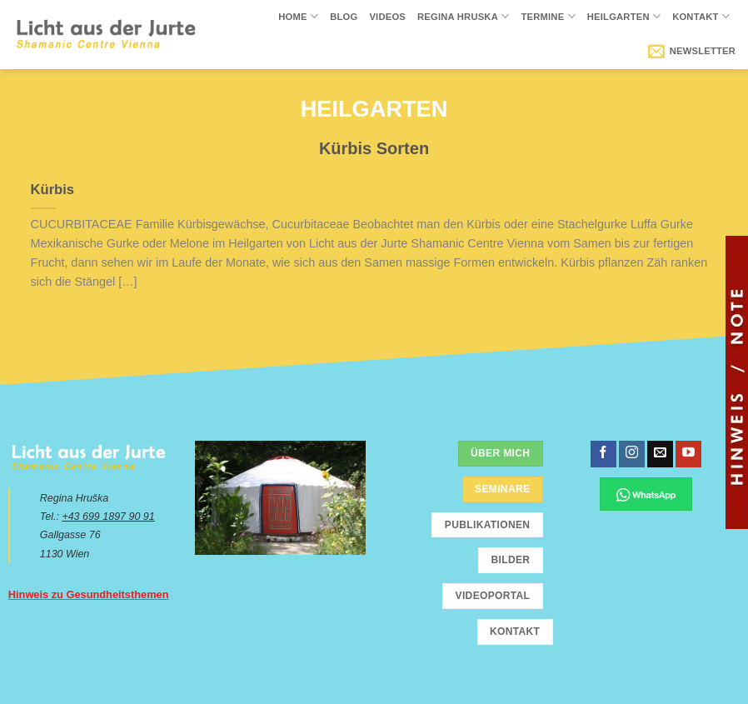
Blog (343, 17)
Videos (387, 17)
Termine (548, 16)
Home (298, 16)
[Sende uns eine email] (660, 454)
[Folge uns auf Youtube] (688, 454)
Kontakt (701, 16)
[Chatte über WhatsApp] (646, 494)
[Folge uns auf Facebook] (603, 454)
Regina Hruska (463, 16)
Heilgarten (624, 16)
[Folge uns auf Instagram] (632, 454)
